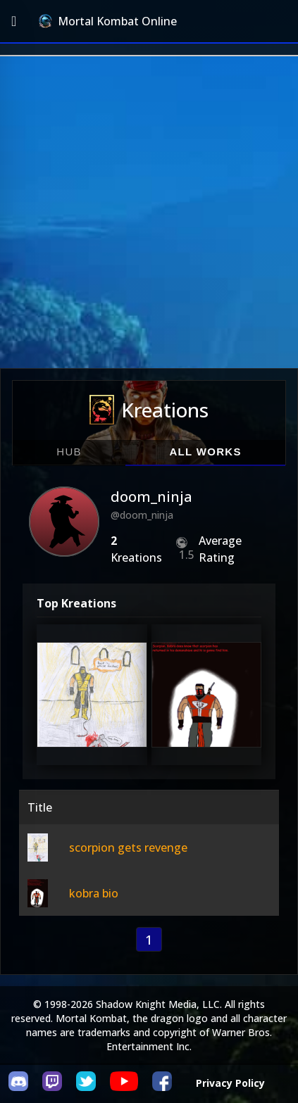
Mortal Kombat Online (108, 21)
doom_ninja (151, 496)
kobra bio (93, 893)
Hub (69, 452)
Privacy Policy (230, 1083)
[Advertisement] (149, 212)
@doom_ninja (142, 515)
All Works (205, 452)
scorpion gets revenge (128, 847)
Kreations (148, 409)
